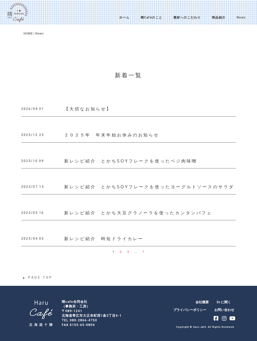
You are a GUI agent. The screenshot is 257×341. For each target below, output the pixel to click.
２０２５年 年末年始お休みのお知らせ (111, 135)
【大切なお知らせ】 (88, 109)
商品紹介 (219, 17)
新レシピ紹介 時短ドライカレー (104, 239)
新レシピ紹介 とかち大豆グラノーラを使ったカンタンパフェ (138, 213)
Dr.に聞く (224, 302)
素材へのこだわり (187, 17)
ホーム (124, 17)
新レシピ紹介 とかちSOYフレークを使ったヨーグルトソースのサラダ (149, 187)
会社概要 (202, 302)
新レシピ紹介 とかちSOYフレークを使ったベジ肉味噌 (130, 161)
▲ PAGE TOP (37, 277)
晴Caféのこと (151, 17)
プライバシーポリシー (189, 310)
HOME (28, 33)
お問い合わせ (224, 310)
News (241, 17)
